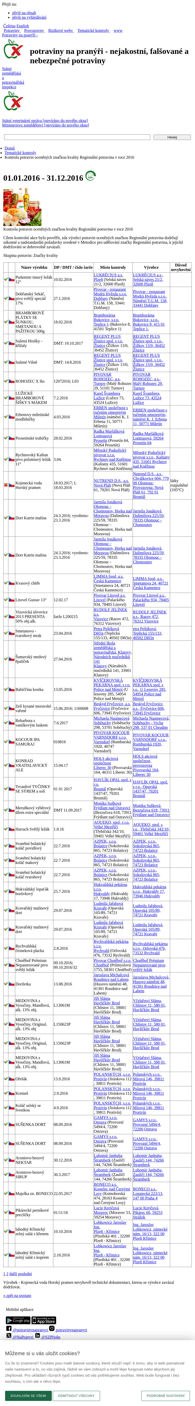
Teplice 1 (101, 324)
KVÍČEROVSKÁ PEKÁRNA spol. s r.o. (112, 682)
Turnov (100, 383)
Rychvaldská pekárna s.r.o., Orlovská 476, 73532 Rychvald (150, 948)
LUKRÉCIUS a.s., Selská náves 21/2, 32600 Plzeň (148, 279)
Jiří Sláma (102, 998)
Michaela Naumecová (111, 718)
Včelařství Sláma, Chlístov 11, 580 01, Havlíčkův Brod (149, 1005)
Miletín (100, 417)
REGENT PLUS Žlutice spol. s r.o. (108, 338)
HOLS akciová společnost (106, 760)
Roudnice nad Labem (111, 979)
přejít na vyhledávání (29, 17)
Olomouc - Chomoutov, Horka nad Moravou (113, 511)
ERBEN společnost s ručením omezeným (111, 410)
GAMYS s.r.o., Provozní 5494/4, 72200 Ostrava (147, 1124)
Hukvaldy (102, 894)
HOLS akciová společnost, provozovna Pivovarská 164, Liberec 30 (146, 765)
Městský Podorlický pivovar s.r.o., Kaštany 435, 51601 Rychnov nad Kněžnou (151, 459)
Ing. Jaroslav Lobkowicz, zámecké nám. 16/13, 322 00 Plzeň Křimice (150, 1231)
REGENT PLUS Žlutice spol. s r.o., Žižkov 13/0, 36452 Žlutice (149, 343)
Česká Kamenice (107, 581)
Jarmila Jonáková (108, 502)
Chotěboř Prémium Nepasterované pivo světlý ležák (149, 965)
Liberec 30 (102, 768)
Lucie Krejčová (106, 1208)
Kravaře (100, 908)
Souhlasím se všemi (28, 1396)
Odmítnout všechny (76, 1396)
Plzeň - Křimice (106, 1231)
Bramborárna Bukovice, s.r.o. (106, 317)
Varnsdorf (102, 742)
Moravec (101, 1212)
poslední (25, 1274)
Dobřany (101, 298)
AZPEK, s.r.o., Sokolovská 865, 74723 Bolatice (146, 846)
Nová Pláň (102, 485)
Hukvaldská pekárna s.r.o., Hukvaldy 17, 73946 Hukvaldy (149, 891)
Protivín (100, 1079)
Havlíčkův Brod (107, 1003)
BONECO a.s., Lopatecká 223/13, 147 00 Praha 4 (148, 1193)
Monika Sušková (107, 803)
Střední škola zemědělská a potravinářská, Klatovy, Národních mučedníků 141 (113, 652)
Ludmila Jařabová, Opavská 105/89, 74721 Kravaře (148, 910)
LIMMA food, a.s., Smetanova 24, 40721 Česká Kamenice (150, 583)
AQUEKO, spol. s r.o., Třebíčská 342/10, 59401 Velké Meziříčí (151, 829)
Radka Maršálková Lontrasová (109, 433)
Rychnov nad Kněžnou (112, 459)
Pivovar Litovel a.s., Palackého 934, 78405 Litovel (151, 600)
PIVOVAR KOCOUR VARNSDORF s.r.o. (111, 735)
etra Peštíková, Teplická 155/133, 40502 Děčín (147, 633)
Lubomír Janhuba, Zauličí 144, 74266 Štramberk (148, 1160)
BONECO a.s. (105, 1184)
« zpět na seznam (17, 1295)
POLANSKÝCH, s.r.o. (112, 1074)
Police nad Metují (108, 689)
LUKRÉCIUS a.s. (108, 275)
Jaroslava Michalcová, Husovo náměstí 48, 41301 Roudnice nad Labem (151, 984)
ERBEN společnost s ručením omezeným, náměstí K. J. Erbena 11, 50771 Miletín (150, 417)
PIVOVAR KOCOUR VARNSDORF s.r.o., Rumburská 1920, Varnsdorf (151, 742)
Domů (10, 148)
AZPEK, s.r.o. (105, 841)
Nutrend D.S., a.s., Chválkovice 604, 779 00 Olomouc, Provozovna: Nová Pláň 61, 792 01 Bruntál (151, 485)
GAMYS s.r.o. (105, 1117)
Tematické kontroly (20, 153)
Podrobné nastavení (166, 1396)
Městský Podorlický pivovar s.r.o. (110, 452)
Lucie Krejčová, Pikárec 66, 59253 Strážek (147, 1212)
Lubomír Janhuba (108, 1155)
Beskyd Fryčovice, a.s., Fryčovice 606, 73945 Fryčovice (149, 708)
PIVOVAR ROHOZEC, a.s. (107, 376)
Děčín (98, 633)
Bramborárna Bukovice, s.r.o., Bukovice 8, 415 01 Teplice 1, (149, 322)
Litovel (99, 600)
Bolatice (100, 846)
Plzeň (98, 279)
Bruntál (100, 789)
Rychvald (101, 950)
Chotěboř (101, 965)
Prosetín (100, 440)
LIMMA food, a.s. (108, 576)
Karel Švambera (107, 393)
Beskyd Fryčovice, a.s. (112, 704)
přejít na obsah (24, 13)
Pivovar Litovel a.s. (109, 595)
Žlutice (99, 345)
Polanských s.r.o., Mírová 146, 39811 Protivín (148, 1079)
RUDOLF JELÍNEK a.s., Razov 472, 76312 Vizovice (150, 616)
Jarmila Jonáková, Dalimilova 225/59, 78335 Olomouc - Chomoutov (149, 518)
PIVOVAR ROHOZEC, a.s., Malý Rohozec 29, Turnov (148, 381)
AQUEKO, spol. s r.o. (111, 822)
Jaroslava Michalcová (111, 975)
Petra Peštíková (106, 629)
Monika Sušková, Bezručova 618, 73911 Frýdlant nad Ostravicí (151, 810)
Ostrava (100, 1122)
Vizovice (101, 619)
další (13, 1274)
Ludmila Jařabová (108, 903)
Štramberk (102, 1160)
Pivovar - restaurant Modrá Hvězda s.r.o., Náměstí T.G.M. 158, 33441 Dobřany (150, 298)
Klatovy (100, 666)
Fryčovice (102, 708)
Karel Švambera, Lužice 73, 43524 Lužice (147, 398)
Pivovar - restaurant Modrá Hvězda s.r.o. (110, 291)
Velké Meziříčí (106, 827)
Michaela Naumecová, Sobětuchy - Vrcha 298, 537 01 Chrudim (151, 723)
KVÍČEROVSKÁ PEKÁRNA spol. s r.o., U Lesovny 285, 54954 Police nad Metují (149, 689)
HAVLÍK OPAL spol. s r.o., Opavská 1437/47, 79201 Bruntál (150, 789)
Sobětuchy (102, 723)
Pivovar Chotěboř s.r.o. (112, 960)
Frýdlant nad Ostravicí (112, 808)
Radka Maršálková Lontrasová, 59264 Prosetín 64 (148, 438)
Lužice (99, 398)
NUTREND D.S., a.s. (111, 481)
